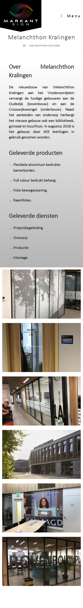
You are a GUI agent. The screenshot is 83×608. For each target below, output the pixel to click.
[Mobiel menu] (71, 16)
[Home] (24, 46)
